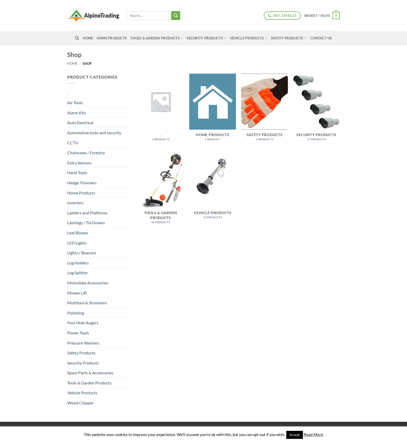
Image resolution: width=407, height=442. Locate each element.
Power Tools (78, 332)
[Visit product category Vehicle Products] (212, 187)
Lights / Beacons (81, 252)
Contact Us (321, 38)
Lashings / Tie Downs (86, 222)
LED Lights (76, 242)
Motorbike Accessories (87, 282)
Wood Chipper (80, 402)
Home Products (112, 38)
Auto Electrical (80, 122)
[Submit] (175, 15)
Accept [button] (294, 435)
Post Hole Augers (82, 322)
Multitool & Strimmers (87, 302)
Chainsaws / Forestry (86, 152)
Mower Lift (77, 292)
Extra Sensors (79, 162)
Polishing (75, 312)
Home (72, 63)
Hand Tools (77, 172)
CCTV (72, 142)
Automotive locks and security (94, 132)
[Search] (77, 38)
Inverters (75, 202)
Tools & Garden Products (156, 38)
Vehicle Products (248, 38)
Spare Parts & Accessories (90, 372)
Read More (313, 434)
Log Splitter (77, 272)
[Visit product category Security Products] (316, 110)
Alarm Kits (76, 112)
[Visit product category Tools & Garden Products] (160, 190)
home (88, 38)
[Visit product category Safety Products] (264, 110)
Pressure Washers (83, 342)
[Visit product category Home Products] (212, 110)
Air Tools (75, 102)
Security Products (206, 38)
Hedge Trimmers (82, 182)
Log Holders (78, 262)
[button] (322, 15)
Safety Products (289, 38)
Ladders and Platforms (87, 212)
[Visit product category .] (160, 110)
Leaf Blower (77, 232)
